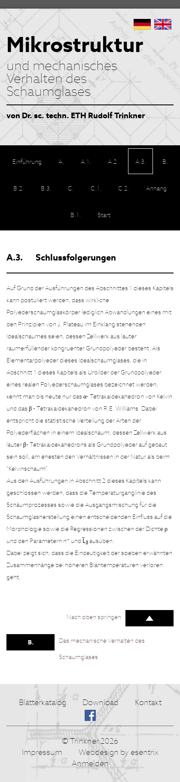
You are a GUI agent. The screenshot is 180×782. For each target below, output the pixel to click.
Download (100, 702)
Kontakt (148, 702)
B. (31, 642)
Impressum (42, 752)
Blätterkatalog (42, 702)
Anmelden (90, 763)
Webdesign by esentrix (119, 752)
